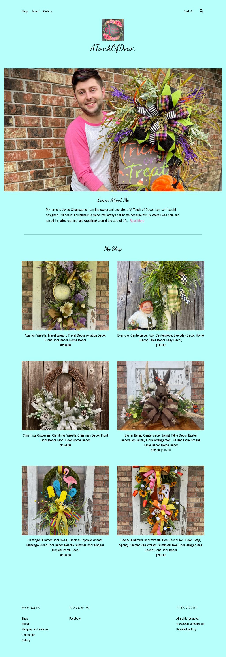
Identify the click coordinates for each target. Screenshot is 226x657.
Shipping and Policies (35, 629)
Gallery (47, 11)
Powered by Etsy (186, 629)
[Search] (201, 11)
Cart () (188, 11)
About (35, 11)
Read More (137, 220)
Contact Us (28, 635)
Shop (25, 11)
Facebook (75, 619)
